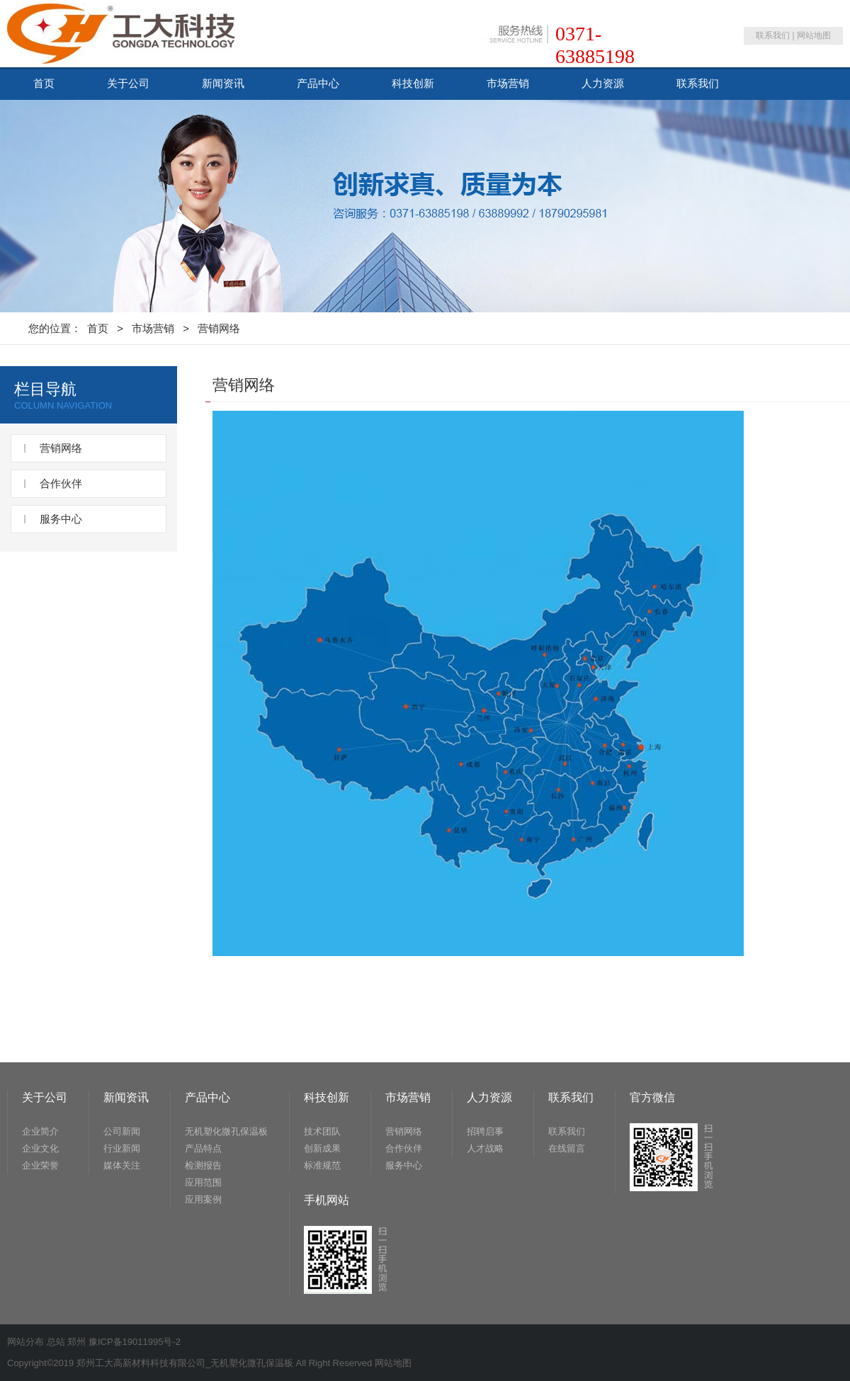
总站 (56, 1341)
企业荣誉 (40, 1165)
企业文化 (40, 1148)
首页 (44, 83)
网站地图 (814, 35)
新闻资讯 (223, 83)
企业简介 (40, 1131)
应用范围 (203, 1182)
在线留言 (566, 1148)
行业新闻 (121, 1148)
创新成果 (322, 1148)
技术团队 (322, 1131)
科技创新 (413, 83)
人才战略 (485, 1148)
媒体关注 (121, 1165)
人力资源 (603, 83)
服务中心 (61, 519)
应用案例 (203, 1199)
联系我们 (773, 35)
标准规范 (322, 1165)
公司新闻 (121, 1131)
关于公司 (128, 83)
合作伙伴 (61, 483)
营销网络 (219, 328)
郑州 (76, 1341)
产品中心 (318, 83)
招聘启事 (485, 1131)
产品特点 (203, 1148)
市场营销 (508, 83)
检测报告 (203, 1165)
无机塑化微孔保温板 (226, 1131)
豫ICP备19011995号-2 (135, 1341)
